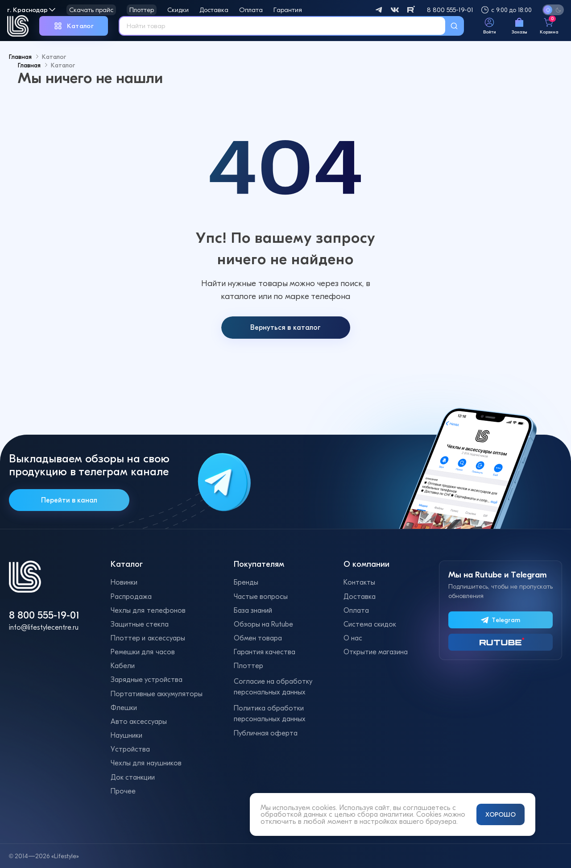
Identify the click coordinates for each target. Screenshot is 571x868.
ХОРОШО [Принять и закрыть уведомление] (500, 814)
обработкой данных (294, 814)
